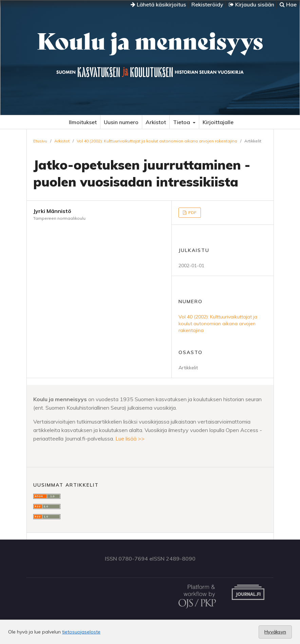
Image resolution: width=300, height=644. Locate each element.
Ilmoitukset (83, 122)
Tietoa (182, 122)
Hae (288, 4)
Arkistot (156, 122)
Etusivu (40, 140)
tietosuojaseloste (81, 632)
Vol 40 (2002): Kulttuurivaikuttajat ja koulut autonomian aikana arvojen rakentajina (157, 140)
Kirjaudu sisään (251, 4)
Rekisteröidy (207, 4)
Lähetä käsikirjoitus (158, 4)
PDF (191, 212)
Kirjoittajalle (218, 122)
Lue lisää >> (130, 438)
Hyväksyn (275, 632)
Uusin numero (121, 122)
